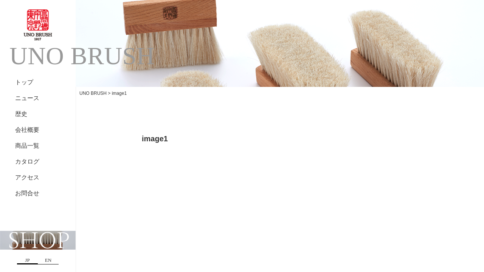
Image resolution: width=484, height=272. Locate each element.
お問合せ (27, 193)
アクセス (27, 177)
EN (48, 260)
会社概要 (27, 130)
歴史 (21, 114)
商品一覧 (27, 145)
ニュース (27, 98)
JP (27, 260)
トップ (24, 82)
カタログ (27, 161)
